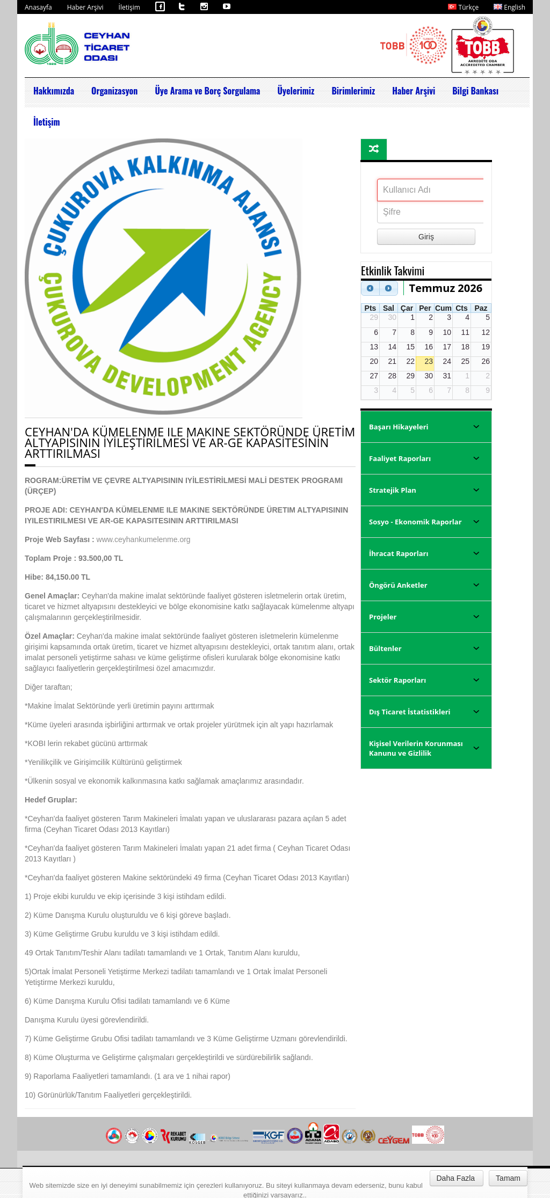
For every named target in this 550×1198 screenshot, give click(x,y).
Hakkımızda (53, 90)
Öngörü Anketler (398, 585)
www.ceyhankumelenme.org (144, 539)
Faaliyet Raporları (400, 458)
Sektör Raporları (397, 680)
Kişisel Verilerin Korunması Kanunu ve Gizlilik (416, 748)
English (509, 7)
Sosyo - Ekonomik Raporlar (415, 522)
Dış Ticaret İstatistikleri (410, 712)
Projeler (382, 617)
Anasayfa (38, 7)
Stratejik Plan (392, 490)
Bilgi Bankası (475, 90)
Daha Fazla (456, 1178)
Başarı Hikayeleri (399, 427)
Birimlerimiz (353, 90)
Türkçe (463, 7)
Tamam (508, 1178)
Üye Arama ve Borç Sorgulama (207, 90)
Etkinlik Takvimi (392, 270)
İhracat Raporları (398, 553)
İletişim (129, 7)
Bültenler (385, 648)
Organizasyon (114, 90)
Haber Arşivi (85, 7)
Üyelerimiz (295, 90)
